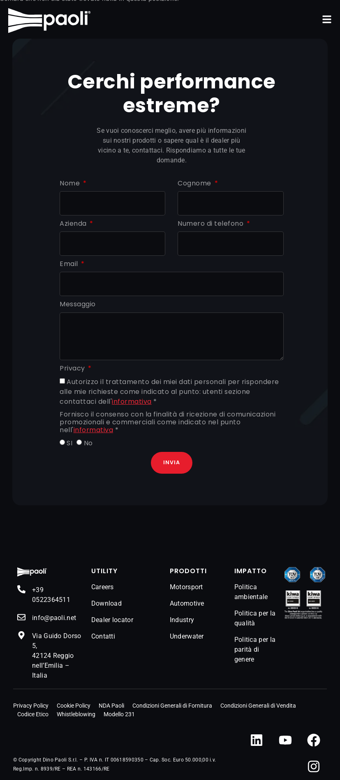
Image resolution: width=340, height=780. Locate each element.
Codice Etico (33, 714)
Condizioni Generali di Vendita (258, 706)
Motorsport (186, 587)
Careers (102, 587)
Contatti (103, 637)
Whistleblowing (76, 714)
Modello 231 (119, 714)
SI (69, 443)
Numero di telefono (211, 224)
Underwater (187, 637)
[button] (327, 19)
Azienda (74, 224)
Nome (71, 183)
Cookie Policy (73, 706)
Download (106, 604)
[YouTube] (285, 740)
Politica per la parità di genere (255, 650)
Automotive (187, 604)
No (88, 443)
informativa (132, 401)
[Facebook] (314, 740)
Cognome (195, 183)
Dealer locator (112, 620)
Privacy (73, 368)
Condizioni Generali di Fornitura (172, 706)
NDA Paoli (111, 706)
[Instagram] (314, 767)
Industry (182, 620)
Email (70, 264)
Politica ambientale (251, 592)
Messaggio (78, 304)
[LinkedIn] (256, 740)
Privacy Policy (31, 706)
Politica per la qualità (255, 618)
